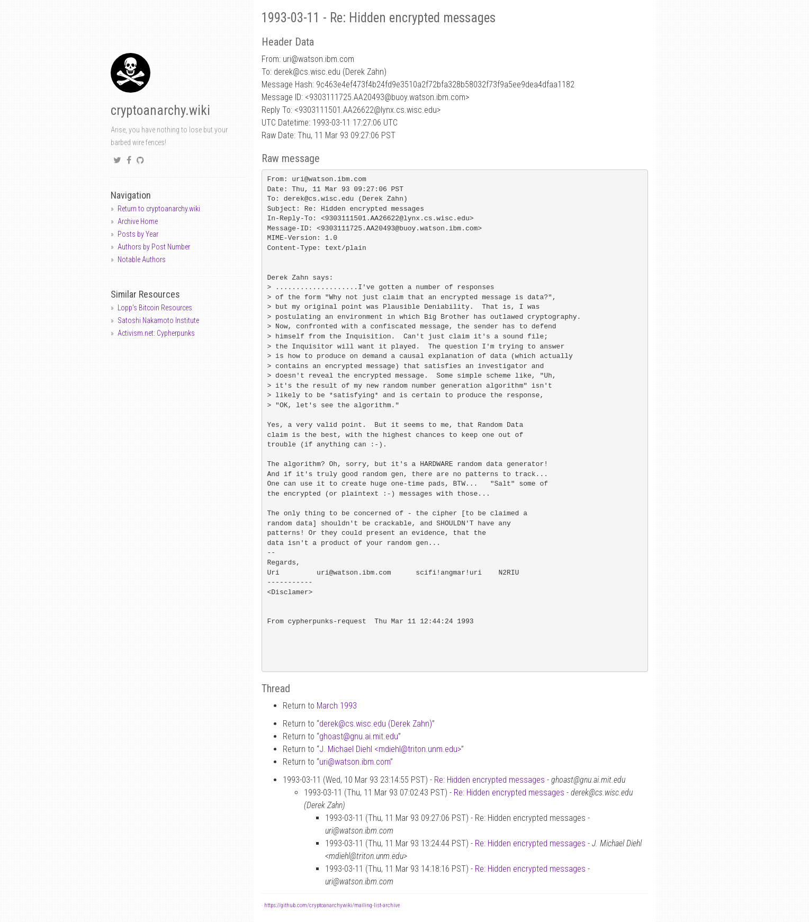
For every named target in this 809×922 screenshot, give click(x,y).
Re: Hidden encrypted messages (489, 780)
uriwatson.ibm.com (354, 762)
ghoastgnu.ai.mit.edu (358, 736)
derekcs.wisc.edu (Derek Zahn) (375, 724)
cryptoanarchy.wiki (160, 110)
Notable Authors (142, 259)
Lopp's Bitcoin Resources (155, 307)
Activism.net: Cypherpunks (156, 333)
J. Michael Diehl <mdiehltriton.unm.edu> (390, 749)
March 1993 (337, 706)
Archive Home (138, 221)
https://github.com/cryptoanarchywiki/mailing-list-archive (332, 905)
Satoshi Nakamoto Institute (158, 320)
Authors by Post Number (154, 247)
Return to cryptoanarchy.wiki (159, 208)
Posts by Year (138, 234)
